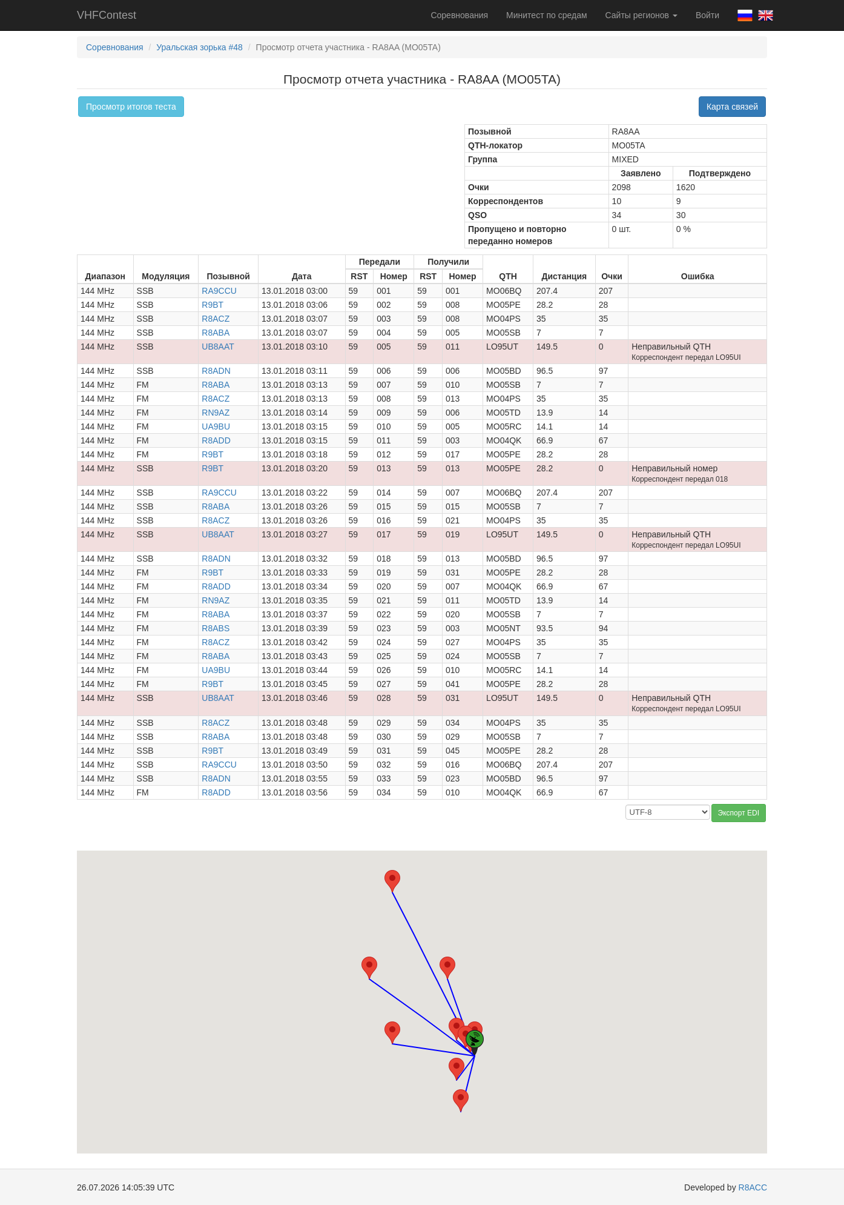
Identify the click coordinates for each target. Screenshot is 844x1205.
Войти (707, 15)
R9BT (212, 305)
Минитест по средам (546, 15)
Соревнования (459, 15)
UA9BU (216, 426)
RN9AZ (215, 412)
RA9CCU (219, 291)
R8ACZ (215, 319)
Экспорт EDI (738, 813)
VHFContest (106, 15)
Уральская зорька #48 (199, 47)
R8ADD (216, 440)
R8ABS (215, 628)
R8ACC (753, 1187)
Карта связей (732, 106)
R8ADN (216, 371)
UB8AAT (218, 346)
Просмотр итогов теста (131, 106)
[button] (447, 968)
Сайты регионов (641, 15)
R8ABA (215, 332)
